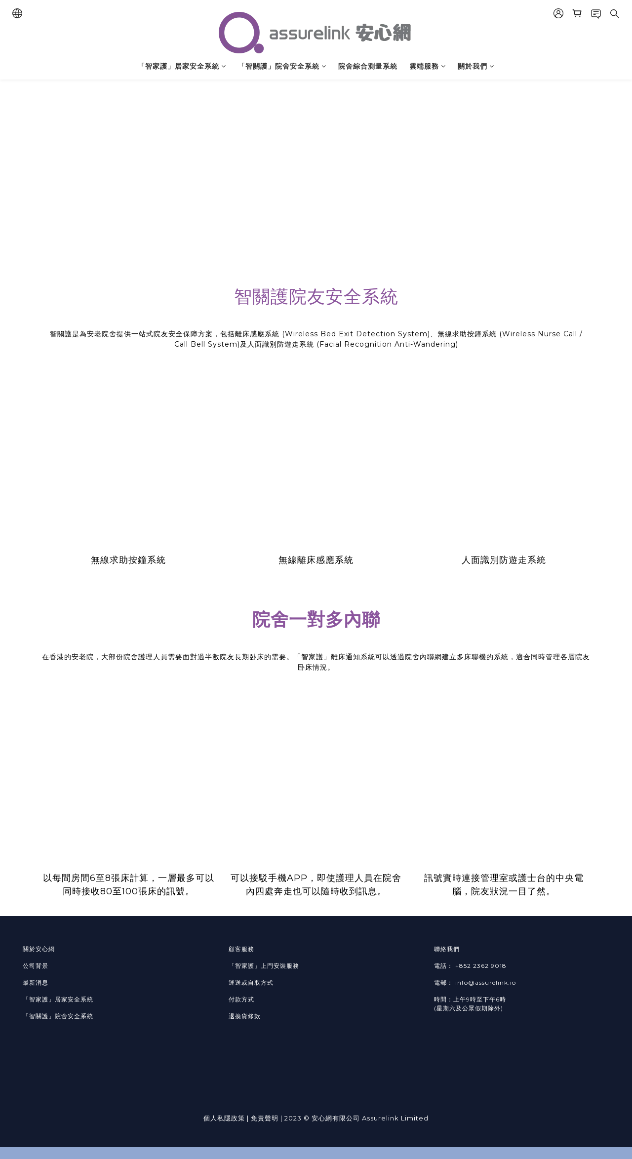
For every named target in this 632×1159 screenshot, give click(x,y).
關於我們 (476, 66)
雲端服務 (427, 66)
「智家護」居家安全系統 (182, 66)
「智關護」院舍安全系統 (282, 66)
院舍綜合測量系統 (367, 66)
